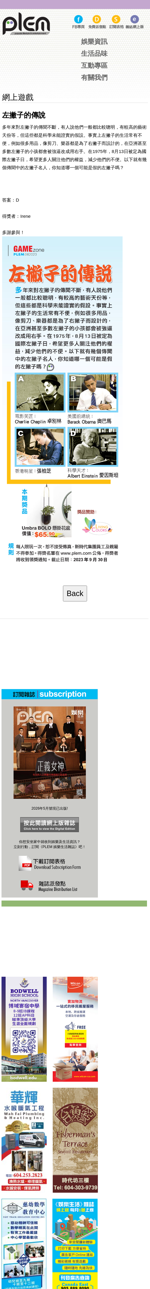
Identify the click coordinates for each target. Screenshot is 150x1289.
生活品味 (94, 53)
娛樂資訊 (94, 41)
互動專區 (94, 65)
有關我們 (94, 77)
